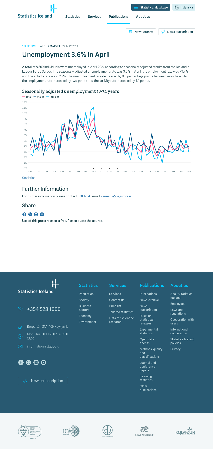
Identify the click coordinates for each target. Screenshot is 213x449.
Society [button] (84, 300)
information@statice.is (43, 346)
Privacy (175, 349)
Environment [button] (87, 322)
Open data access (147, 341)
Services (115, 294)
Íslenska (184, 7)
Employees (177, 304)
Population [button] (86, 294)
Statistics (72, 16)
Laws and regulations (178, 312)
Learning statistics (146, 378)
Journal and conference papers (148, 366)
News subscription (43, 381)
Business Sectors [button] (85, 308)
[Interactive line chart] (106, 130)
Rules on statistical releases (147, 319)
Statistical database (151, 7)
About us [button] (143, 16)
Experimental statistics (149, 331)
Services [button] (94, 16)
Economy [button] (85, 316)
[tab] (91, 294)
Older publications (148, 388)
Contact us (116, 300)
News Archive (141, 32)
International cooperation (179, 331)
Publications (148, 294)
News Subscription (177, 31)
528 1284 (84, 196)
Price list (115, 306)
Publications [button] (118, 16)
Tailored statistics (121, 312)
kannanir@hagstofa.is (116, 196)
